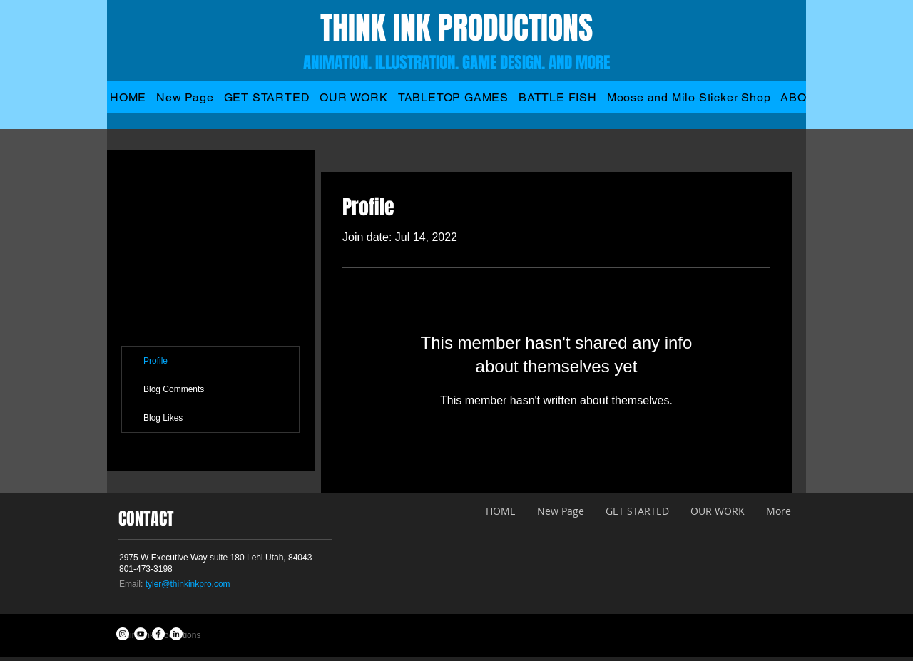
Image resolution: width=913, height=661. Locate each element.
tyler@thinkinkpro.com (188, 584)
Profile (155, 361)
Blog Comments (173, 389)
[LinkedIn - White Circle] (176, 633)
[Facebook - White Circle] (158, 633)
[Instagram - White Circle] (122, 633)
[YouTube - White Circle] (140, 633)
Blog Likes (163, 418)
